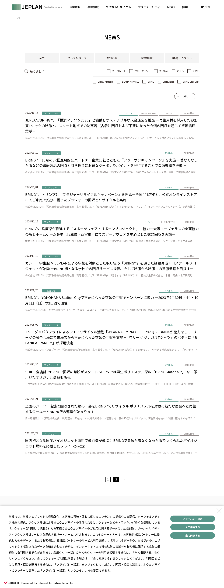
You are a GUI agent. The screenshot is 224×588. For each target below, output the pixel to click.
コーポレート (119, 71)
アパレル (163, 71)
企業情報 (74, 7)
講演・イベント (182, 58)
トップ (17, 17)
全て (42, 58)
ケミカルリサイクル (118, 7)
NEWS (171, 7)
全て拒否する (192, 527)
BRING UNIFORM (191, 81)
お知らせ (112, 58)
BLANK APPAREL (130, 81)
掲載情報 (147, 58)
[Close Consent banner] (219, 510)
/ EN (205, 7)
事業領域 (93, 7)
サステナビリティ (149, 7)
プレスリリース (77, 58)
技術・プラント (142, 71)
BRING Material (105, 81)
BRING (151, 81)
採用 (185, 7)
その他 (196, 71)
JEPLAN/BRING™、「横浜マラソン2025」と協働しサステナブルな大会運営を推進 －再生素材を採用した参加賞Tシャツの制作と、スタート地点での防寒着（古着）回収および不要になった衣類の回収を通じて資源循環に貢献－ (112, 125)
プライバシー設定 (192, 518)
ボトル (180, 71)
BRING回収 (168, 81)
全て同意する (192, 535)
